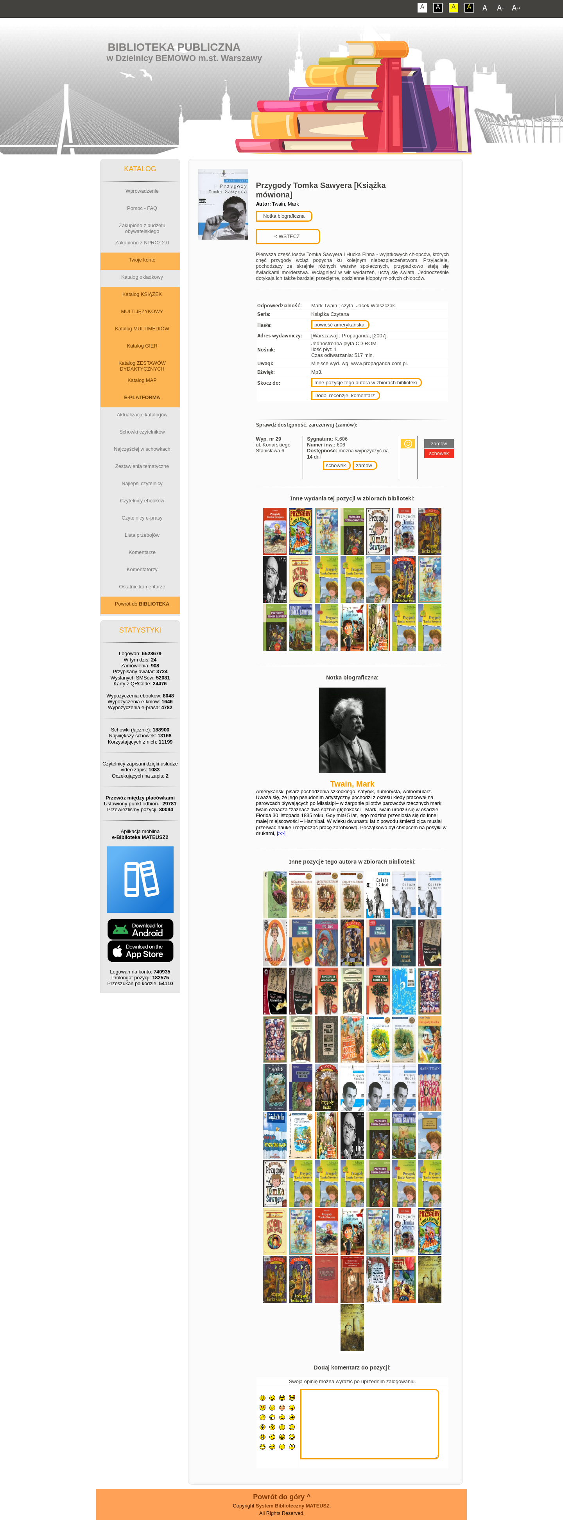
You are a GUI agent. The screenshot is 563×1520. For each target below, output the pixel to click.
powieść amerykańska (339, 325)
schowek (336, 465)
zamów (364, 465)
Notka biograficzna (283, 216)
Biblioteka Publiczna (174, 47)
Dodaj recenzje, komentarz (344, 395)
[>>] (280, 833)
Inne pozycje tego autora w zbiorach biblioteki (365, 382)
